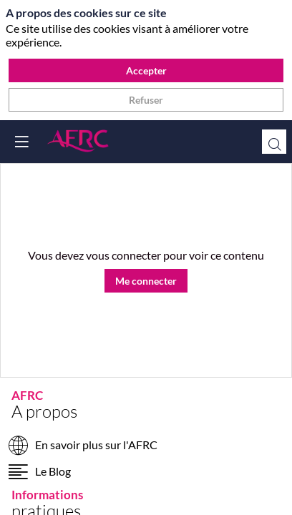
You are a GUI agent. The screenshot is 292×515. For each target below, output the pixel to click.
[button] (21, 141)
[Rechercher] (274, 141)
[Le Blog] (146, 474)
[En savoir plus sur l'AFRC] (146, 447)
